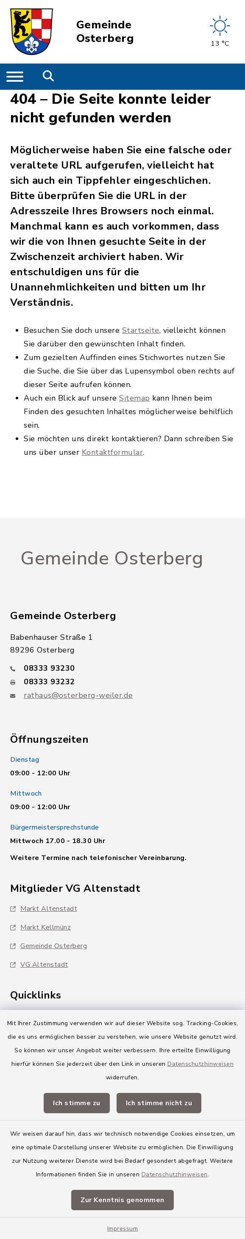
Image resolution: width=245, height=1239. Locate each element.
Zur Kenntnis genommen (122, 1200)
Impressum (122, 1229)
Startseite (140, 330)
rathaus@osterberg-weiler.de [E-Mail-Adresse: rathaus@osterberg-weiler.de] (78, 695)
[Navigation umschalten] (15, 76)
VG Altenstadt (39, 964)
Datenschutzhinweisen (200, 1064)
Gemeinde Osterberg (105, 31)
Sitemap (134, 398)
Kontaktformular (112, 452)
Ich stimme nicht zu (159, 1103)
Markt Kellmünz (40, 927)
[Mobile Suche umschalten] (48, 77)
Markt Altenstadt (43, 908)
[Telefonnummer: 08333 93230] (122, 668)
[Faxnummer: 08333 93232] (122, 682)
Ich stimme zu (76, 1103)
